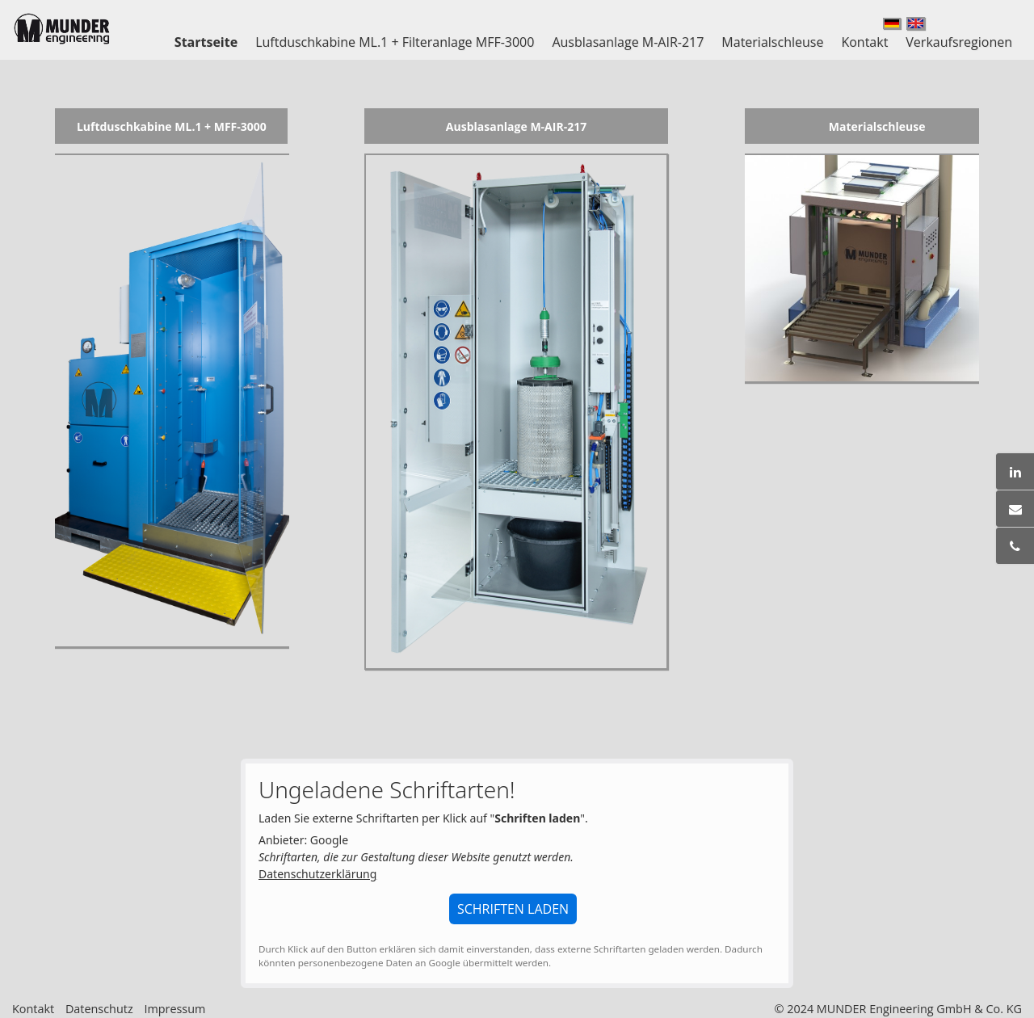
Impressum (174, 1008)
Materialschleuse (772, 42)
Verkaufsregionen (959, 42)
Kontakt (864, 42)
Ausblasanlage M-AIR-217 (628, 42)
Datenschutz (99, 1008)
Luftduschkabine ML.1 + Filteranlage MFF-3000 (394, 42)
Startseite (205, 42)
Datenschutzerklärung (317, 873)
